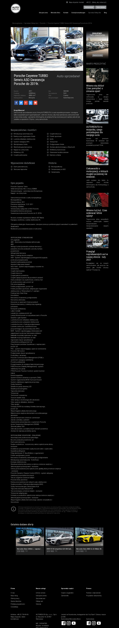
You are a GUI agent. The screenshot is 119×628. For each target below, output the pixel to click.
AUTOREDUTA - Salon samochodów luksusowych (15, 8)
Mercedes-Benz (55, 13)
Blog (105, 13)
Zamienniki (64, 596)
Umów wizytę (89, 7)
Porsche (42, 23)
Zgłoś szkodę (101, 7)
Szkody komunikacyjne (78, 13)
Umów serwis (40, 593)
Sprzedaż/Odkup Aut (94, 13)
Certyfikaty (14, 607)
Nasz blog (14, 596)
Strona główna (17, 23)
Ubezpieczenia (43, 13)
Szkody (38, 604)
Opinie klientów (16, 601)
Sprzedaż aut (40, 598)
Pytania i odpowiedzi (93, 593)
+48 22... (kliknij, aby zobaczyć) (96, 2)
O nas (13, 593)
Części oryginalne (67, 593)
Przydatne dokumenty (94, 596)
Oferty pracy (15, 598)
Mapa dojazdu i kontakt (75, 2)
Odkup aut (39, 601)
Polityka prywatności (18, 604)
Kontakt (65, 13)
